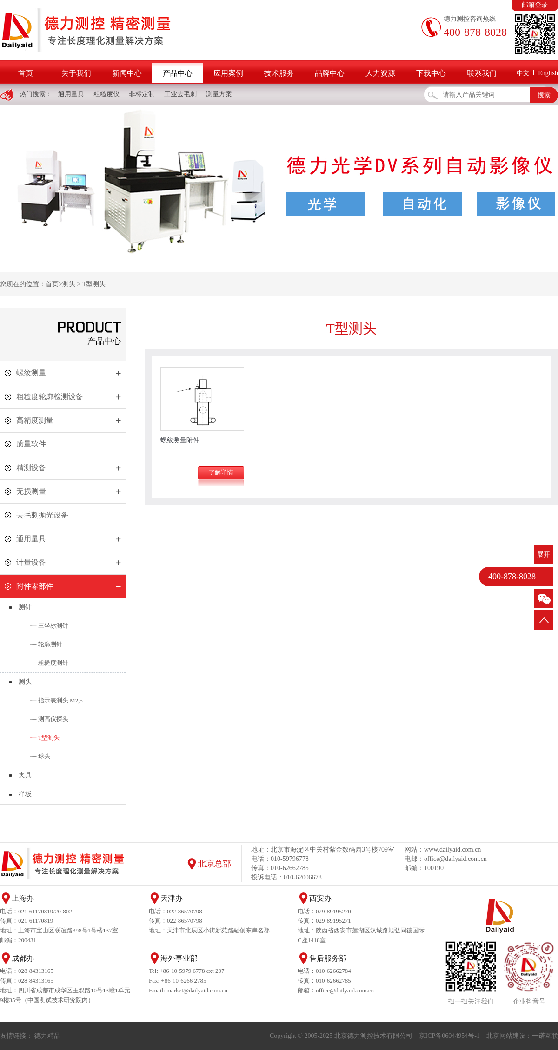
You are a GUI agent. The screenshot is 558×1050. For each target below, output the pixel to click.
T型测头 (94, 284)
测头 (68, 284)
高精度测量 (34, 420)
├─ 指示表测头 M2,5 (55, 700)
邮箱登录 (535, 4)
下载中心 (431, 73)
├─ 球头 (39, 756)
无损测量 (31, 491)
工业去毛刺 (180, 94)
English (548, 73)
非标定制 (142, 94)
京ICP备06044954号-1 (449, 1035)
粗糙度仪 (106, 94)
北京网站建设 (505, 1035)
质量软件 (31, 444)
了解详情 (221, 472)
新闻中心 (127, 73)
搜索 (544, 95)
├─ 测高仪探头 (48, 718)
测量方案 (219, 94)
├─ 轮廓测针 (45, 644)
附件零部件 (34, 586)
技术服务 (279, 73)
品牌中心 (330, 73)
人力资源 (380, 73)
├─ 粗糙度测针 (48, 662)
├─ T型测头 (44, 737)
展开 (543, 554)
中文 (523, 73)
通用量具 (71, 94)
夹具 (25, 775)
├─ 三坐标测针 (48, 625)
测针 (25, 607)
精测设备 (31, 468)
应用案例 (228, 73)
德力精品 (47, 1035)
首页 (25, 73)
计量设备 (31, 562)
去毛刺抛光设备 (42, 515)
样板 (25, 794)
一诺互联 (545, 1035)
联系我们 (482, 73)
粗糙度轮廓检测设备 (49, 396)
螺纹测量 (31, 373)
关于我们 (76, 73)
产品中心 (178, 73)
